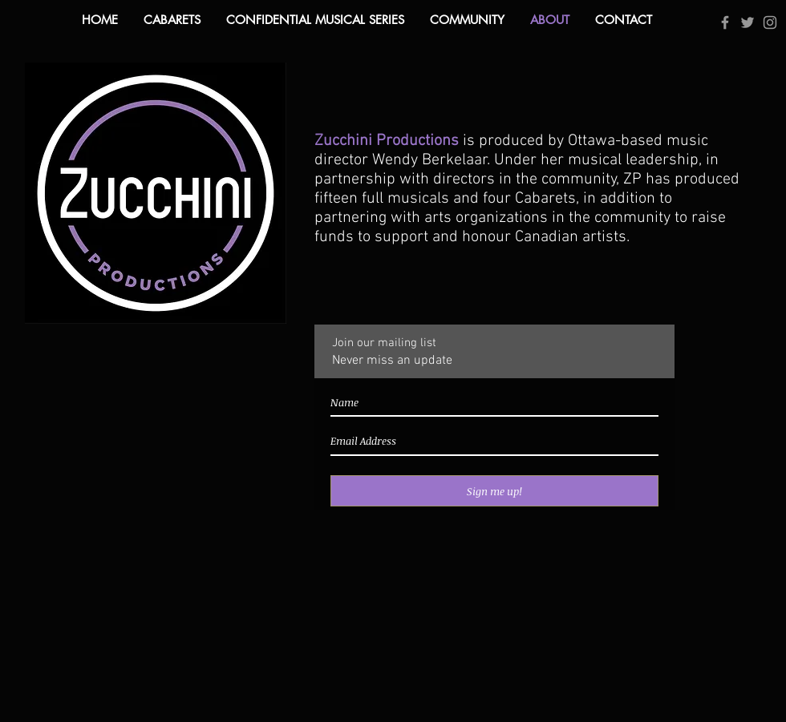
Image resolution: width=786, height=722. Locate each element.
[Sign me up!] (494, 490)
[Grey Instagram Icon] (770, 22)
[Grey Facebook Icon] (725, 22)
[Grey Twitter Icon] (747, 22)
